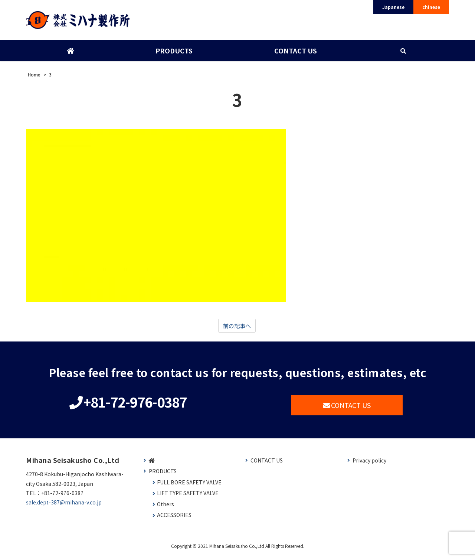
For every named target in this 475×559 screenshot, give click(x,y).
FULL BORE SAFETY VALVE (189, 486)
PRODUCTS (173, 53)
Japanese (393, 7)
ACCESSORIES (174, 518)
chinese (431, 7)
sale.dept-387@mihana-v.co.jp (64, 506)
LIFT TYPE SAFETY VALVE (188, 496)
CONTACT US (294, 53)
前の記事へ (236, 328)
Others (165, 507)
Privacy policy (369, 463)
